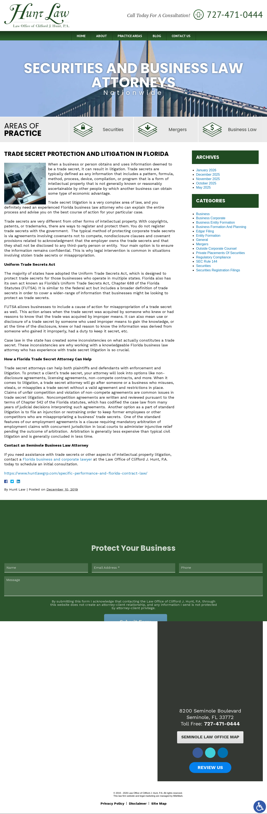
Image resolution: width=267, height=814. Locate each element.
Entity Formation (208, 235)
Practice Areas (129, 36)
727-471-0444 (222, 724)
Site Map (158, 804)
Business (203, 214)
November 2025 (208, 179)
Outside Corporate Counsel (216, 248)
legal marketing (147, 796)
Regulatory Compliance (213, 257)
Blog (156, 36)
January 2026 (206, 170)
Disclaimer (138, 804)
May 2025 (203, 187)
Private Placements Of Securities (220, 253)
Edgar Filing (205, 231)
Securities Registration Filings (218, 270)
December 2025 (208, 174)
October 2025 (206, 183)
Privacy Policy (112, 804)
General (202, 240)
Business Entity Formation (215, 222)
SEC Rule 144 (206, 261)
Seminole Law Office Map (210, 737)
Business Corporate (210, 218)
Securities (203, 266)
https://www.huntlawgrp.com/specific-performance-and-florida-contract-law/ (75, 473)
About (101, 36)
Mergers (202, 244)
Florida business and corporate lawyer (57, 459)
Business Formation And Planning (221, 227)
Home (81, 36)
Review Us (210, 767)
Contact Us (180, 36)
